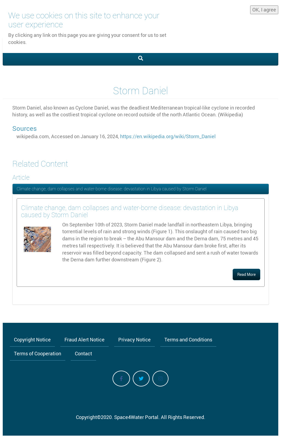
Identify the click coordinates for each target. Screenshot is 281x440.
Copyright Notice (32, 339)
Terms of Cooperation (37, 353)
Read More (246, 274)
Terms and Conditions (188, 339)
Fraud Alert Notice (84, 339)
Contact (83, 353)
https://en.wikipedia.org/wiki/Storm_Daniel (168, 136)
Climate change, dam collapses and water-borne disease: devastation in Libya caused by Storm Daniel (111, 189)
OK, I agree (264, 9)
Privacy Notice (134, 339)
